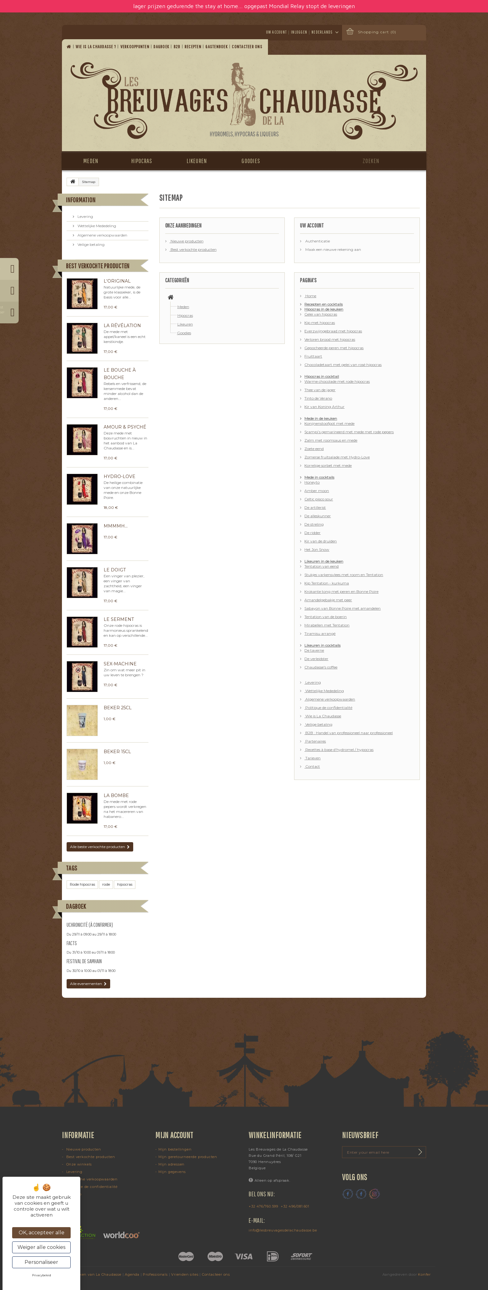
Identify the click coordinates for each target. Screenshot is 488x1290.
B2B (177, 46)
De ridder (312, 532)
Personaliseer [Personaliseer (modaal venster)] (41, 1262)
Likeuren (197, 160)
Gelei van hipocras (320, 314)
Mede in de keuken (320, 418)
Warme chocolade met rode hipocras (337, 381)
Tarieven (312, 758)
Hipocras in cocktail (321, 376)
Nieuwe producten (187, 241)
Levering (85, 216)
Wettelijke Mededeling (96, 225)
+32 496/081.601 (295, 1206)
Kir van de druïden (320, 541)
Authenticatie (317, 241)
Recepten (193, 46)
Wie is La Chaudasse (322, 716)
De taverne (314, 650)
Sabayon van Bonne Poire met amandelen (342, 608)
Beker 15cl (117, 751)
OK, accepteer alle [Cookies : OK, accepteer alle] (41, 1233)
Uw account (276, 32)
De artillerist (315, 507)
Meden (90, 160)
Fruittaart (313, 356)
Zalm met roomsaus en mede (330, 440)
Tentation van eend (321, 566)
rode (106, 884)
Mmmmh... (116, 526)
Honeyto (312, 482)
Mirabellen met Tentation (327, 625)
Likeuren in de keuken (323, 561)
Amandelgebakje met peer (328, 600)
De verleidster (316, 658)
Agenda (132, 1274)
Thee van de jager (320, 389)
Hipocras (141, 160)
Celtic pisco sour (318, 499)
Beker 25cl (118, 708)
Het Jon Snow (316, 549)
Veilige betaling (91, 244)
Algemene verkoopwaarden (102, 235)
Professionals (155, 1274)
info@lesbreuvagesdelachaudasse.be (283, 1230)
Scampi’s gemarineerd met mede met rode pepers (349, 431)
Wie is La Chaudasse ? (96, 46)
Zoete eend (314, 448)
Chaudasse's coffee (320, 667)
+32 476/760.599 (263, 1206)
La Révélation (122, 325)
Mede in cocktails (319, 477)
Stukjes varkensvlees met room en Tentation (343, 574)
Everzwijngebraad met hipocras (333, 331)
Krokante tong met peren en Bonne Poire (341, 591)
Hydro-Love (119, 476)
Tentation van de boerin (325, 616)
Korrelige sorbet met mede (328, 465)
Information (80, 200)
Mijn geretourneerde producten (187, 1157)
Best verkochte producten (97, 266)
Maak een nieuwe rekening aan (332, 249)
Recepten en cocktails (323, 304)
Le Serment (119, 619)
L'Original (117, 281)
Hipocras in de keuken (323, 309)
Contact (312, 766)
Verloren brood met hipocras (329, 339)
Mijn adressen (171, 1164)
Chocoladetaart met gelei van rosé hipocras (343, 364)
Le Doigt (115, 570)
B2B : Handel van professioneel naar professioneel (348, 732)
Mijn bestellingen (175, 1149)
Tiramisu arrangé (320, 633)
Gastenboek (217, 46)
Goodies (251, 160)
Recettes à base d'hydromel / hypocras (338, 749)
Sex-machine (120, 664)
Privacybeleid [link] (41, 1275)
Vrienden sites (184, 1274)
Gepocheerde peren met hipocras (334, 347)
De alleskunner (317, 516)
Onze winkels (78, 1164)
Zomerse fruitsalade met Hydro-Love (337, 457)
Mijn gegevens (172, 1172)
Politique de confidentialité (328, 707)
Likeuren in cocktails (322, 645)
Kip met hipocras (319, 322)
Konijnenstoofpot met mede (329, 423)
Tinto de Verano (318, 398)
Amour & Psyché (125, 427)
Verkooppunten (135, 46)
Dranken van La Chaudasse (95, 1274)
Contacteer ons (247, 46)
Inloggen (299, 32)
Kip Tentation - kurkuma (326, 583)
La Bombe (116, 795)
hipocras (124, 884)
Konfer (424, 1274)
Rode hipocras (82, 884)
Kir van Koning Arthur (324, 406)
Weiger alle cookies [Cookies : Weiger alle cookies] (41, 1247)
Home (310, 295)
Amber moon (316, 490)
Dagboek (161, 46)
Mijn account (174, 1135)
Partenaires (315, 741)
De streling (314, 524)
